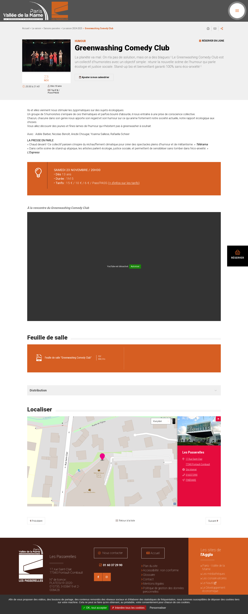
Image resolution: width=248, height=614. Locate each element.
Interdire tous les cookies (128, 607)
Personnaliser (158, 607)
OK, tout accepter (95, 607)
